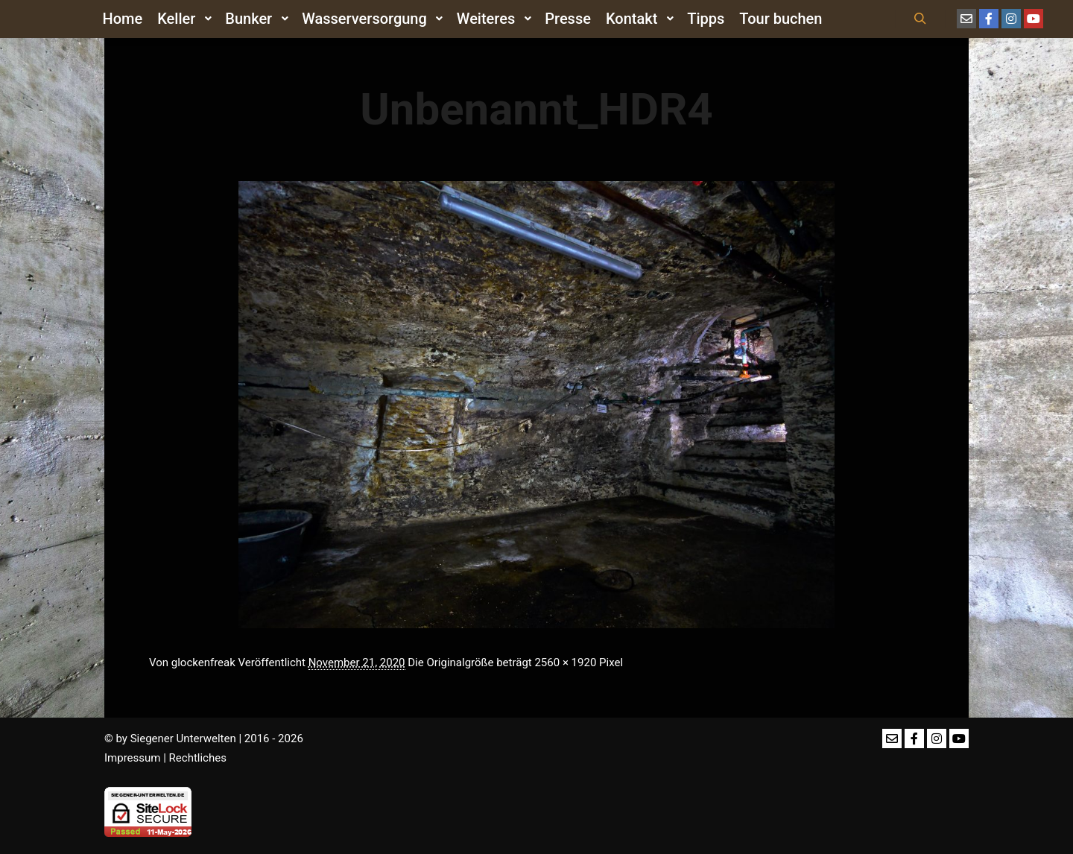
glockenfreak (203, 662)
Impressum (132, 758)
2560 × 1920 (565, 662)
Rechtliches (198, 758)
